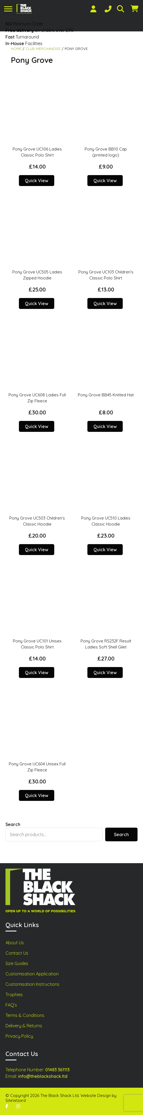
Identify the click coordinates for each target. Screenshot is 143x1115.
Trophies (14, 994)
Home (16, 48)
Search (12, 824)
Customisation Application (32, 974)
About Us (14, 942)
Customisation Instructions (32, 984)
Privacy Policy (19, 1036)
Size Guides (16, 963)
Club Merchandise (43, 48)
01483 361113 (57, 1069)
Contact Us (16, 953)
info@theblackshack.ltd (42, 1076)
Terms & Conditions (24, 1015)
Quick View (36, 180)
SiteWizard (15, 1100)
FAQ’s (11, 1005)
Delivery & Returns (23, 1025)
